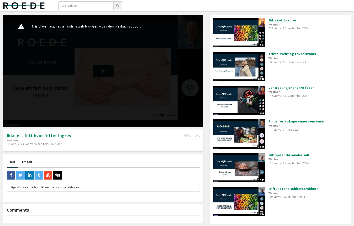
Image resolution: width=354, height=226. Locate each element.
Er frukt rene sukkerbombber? (293, 189)
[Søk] (117, 5)
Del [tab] (12, 162)
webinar (56, 144)
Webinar (12, 140)
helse (46, 144)
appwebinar (34, 144)
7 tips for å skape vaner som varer (296, 121)
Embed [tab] (27, 162)
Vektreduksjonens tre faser (291, 87)
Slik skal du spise (282, 20)
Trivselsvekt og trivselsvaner (292, 54)
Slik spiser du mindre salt (289, 155)
